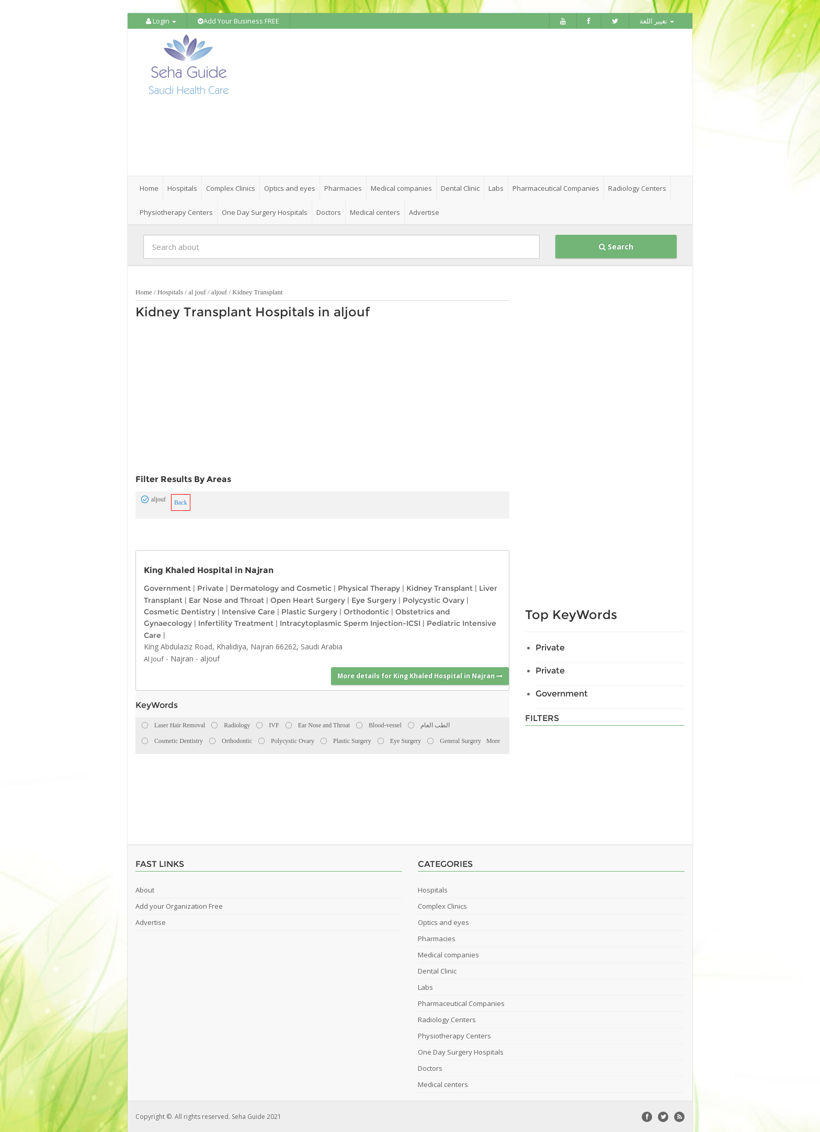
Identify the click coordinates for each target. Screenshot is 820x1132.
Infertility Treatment (236, 622)
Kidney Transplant (257, 291)
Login (161, 21)
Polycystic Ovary (433, 599)
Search (616, 246)
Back (180, 502)
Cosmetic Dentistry (179, 611)
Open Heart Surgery (307, 599)
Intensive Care (248, 611)
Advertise (424, 211)
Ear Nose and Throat (226, 599)
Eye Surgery (373, 599)
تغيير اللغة (657, 21)
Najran (181, 657)
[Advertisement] (468, 102)
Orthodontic (366, 611)
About (144, 889)
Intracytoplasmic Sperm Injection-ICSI (350, 622)
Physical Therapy (369, 587)
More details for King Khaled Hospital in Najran (420, 675)
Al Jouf (154, 657)
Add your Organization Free (179, 905)
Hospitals (170, 291)
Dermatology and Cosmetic (281, 587)
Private (210, 587)
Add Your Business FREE (238, 21)
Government (167, 587)
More (493, 740)
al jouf (197, 291)
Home (149, 187)
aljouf (219, 291)
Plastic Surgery (309, 611)
